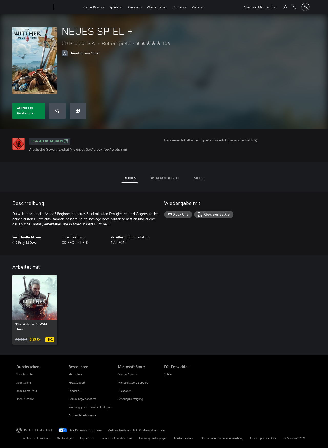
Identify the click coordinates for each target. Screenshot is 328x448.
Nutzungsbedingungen (153, 438)
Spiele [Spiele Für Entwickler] (168, 374)
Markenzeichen (183, 438)
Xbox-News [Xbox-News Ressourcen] (76, 374)
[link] (34, 310)
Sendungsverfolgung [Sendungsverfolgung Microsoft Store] (130, 399)
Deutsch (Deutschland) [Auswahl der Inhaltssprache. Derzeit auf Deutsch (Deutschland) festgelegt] (38, 430)
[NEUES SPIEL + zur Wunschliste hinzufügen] (57, 111)
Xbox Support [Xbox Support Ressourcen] (77, 382)
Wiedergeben (157, 7)
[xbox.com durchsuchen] (284, 6)
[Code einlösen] (78, 111)
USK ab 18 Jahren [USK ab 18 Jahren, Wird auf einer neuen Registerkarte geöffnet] (49, 141)
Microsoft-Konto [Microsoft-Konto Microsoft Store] (128, 374)
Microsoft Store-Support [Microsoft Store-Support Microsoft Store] (133, 382)
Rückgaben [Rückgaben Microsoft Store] (124, 390)
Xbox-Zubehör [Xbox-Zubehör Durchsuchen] (25, 399)
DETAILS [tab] (129, 177)
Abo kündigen (64, 438)
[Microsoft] (34, 7)
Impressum (87, 438)
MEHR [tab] (198, 177)
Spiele (113, 7)
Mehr (195, 7)
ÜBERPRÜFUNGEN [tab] (164, 177)
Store (178, 7)
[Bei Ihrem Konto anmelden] (305, 7)
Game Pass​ (91, 7)
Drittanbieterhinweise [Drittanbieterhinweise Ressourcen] (82, 415)
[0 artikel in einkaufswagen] (295, 7)
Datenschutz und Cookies (116, 438)
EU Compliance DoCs (263, 438)
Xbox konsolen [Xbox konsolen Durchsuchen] (25, 374)
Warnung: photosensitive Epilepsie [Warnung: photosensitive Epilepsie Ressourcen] (90, 407)
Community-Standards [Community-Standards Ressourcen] (82, 399)
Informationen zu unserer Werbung (221, 438)
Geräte (133, 7)
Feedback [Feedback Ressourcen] (74, 390)
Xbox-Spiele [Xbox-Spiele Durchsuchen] (23, 382)
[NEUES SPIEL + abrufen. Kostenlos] (28, 111)
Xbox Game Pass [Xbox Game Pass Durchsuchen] (26, 390)
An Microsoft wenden (36, 438)
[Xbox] (67, 7)
